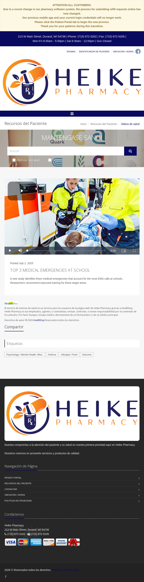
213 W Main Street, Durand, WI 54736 (41, 36)
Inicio (83, 124)
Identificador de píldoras (94, 51)
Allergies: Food (69, 354)
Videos (55, 160)
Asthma (52, 354)
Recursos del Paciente (104, 124)
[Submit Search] (130, 151)
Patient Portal (13, 478)
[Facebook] (138, 51)
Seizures (87, 354)
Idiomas (71, 51)
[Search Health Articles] (65, 151)
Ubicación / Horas (123, 51)
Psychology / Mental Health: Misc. (24, 354)
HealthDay (38, 320)
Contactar (10, 489)
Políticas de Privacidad (18, 501)
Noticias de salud (26, 160)
